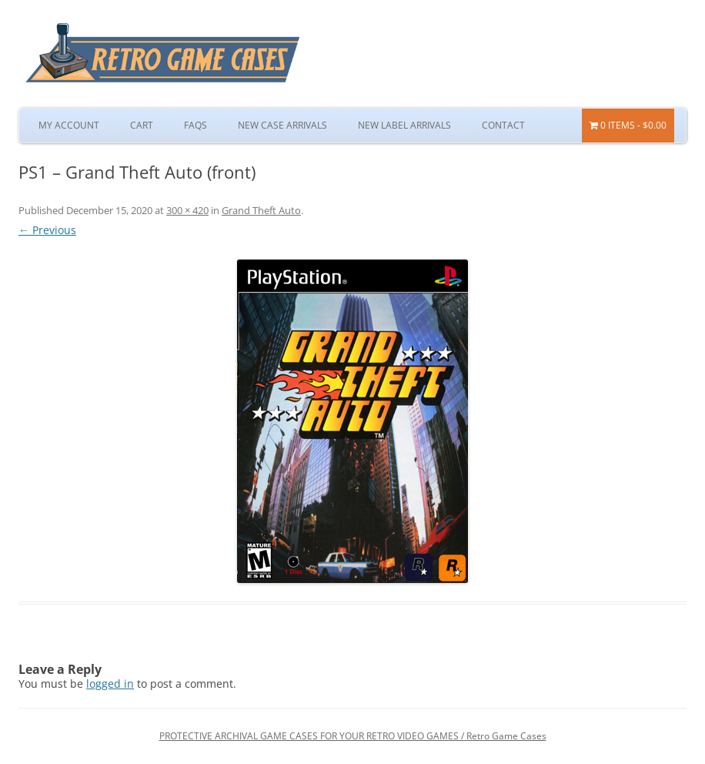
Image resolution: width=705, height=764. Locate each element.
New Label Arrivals (404, 125)
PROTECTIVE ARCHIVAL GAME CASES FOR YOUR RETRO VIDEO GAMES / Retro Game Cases (352, 735)
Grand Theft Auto (261, 210)
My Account (68, 125)
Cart (141, 125)
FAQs (195, 125)
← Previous (47, 230)
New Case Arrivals (282, 125)
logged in (110, 683)
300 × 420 (187, 210)
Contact (503, 125)
